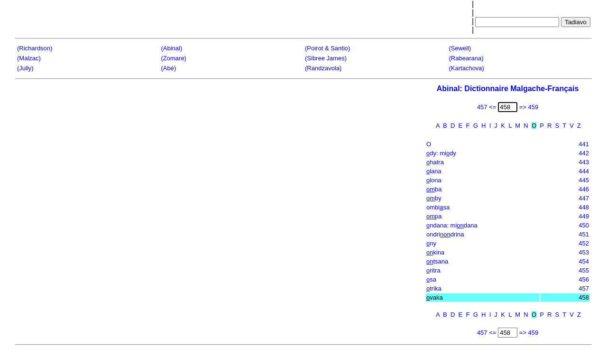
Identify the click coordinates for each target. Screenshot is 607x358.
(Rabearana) (466, 58)
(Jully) (25, 68)
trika (433, 288)
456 (584, 279)
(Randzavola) (323, 68)
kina (435, 252)
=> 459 (529, 107)
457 (584, 288)
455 (584, 270)
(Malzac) (29, 58)
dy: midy (441, 153)
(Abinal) (172, 48)
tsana (437, 261)
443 (584, 162)
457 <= (487, 107)
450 (584, 225)
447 (584, 198)
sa (431, 279)
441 (584, 144)
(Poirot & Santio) (327, 48)
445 (584, 180)
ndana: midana (452, 225)
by (433, 198)
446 (584, 189)
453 (584, 252)
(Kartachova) (466, 68)
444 (584, 171)
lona (433, 180)
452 (584, 243)
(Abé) (168, 68)
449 (584, 216)
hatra (435, 162)
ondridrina (445, 234)
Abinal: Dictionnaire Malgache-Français (508, 89)
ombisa (438, 207)
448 (584, 207)
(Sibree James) (326, 58)
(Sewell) (460, 48)
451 (584, 234)
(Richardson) (34, 48)
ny (431, 243)
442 (584, 153)
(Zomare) (173, 58)
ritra (433, 270)
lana (433, 171)
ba (434, 189)
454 (584, 261)
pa (434, 216)
